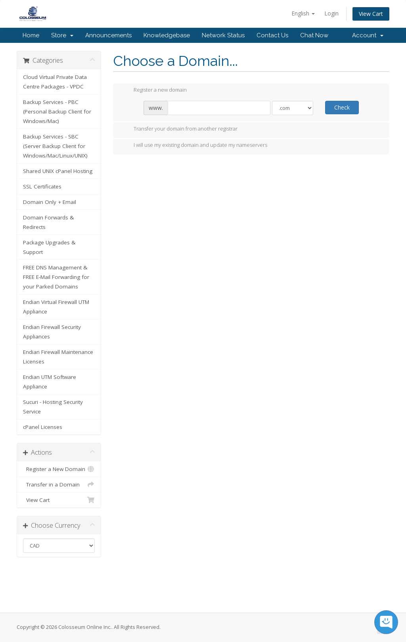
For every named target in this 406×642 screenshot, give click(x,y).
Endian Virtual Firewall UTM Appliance (56, 306)
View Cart (371, 13)
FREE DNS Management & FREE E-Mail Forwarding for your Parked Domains (56, 277)
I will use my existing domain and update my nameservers (194, 145)
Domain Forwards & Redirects (48, 222)
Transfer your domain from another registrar (179, 129)
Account (367, 35)
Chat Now (314, 35)
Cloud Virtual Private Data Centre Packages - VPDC (55, 81)
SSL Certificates (42, 186)
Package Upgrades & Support (49, 247)
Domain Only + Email (49, 202)
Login (331, 13)
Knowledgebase (167, 35)
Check (342, 107)
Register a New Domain (59, 469)
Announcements (108, 35)
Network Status (223, 35)
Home (31, 35)
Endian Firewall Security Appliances (52, 331)
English (303, 13)
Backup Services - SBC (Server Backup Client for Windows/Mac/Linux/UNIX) (55, 146)
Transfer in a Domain (59, 484)
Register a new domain (154, 90)
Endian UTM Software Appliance (49, 381)
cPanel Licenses (42, 427)
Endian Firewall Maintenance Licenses (58, 356)
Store (62, 35)
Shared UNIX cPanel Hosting (57, 171)
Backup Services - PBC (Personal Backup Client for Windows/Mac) (57, 111)
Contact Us (272, 35)
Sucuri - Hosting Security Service (53, 406)
